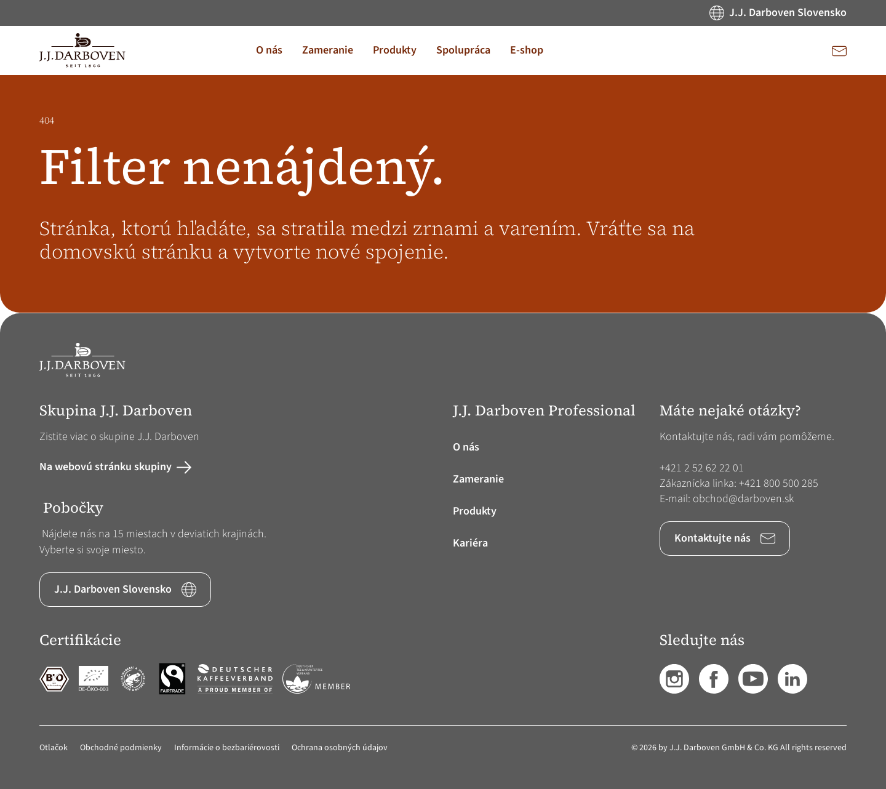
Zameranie (478, 479)
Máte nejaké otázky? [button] (730, 411)
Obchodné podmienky (121, 748)
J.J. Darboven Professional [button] (544, 411)
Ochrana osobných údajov (340, 748)
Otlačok (53, 748)
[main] (443, 194)
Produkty (475, 511)
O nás (466, 447)
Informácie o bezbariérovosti (226, 748)
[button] (269, 50)
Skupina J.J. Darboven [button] (115, 411)
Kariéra (470, 543)
